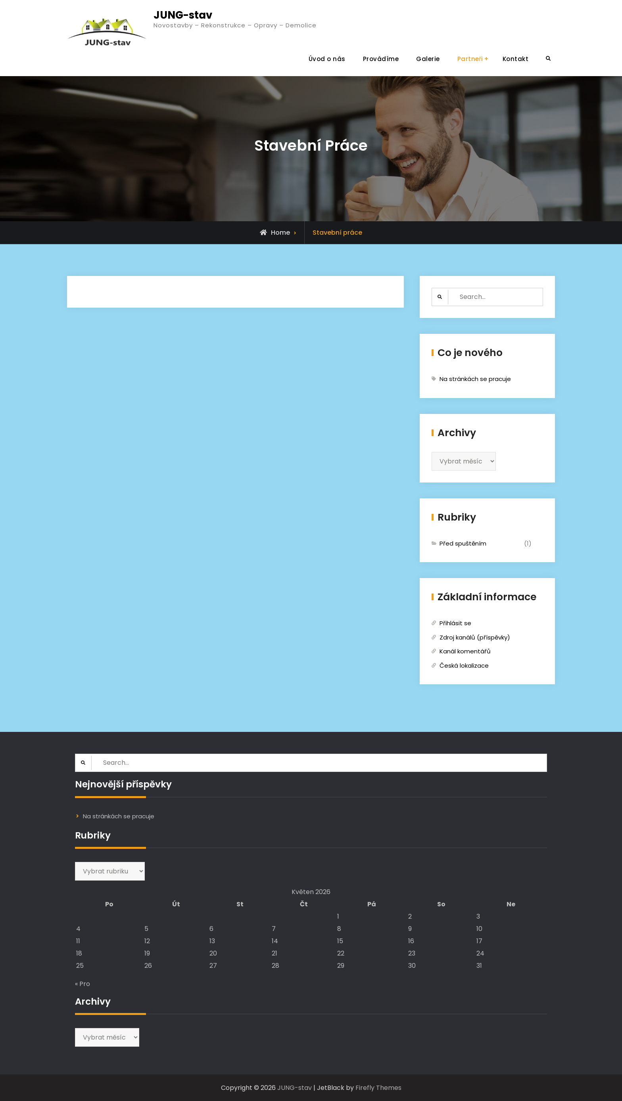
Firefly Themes (378, 1087)
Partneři (470, 59)
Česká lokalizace (464, 665)
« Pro (82, 983)
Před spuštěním (463, 543)
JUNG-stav (183, 15)
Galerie (428, 59)
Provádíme (381, 59)
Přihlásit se (455, 623)
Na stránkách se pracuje (475, 379)
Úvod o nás (327, 59)
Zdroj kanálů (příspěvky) (475, 637)
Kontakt (516, 59)
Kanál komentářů (465, 651)
